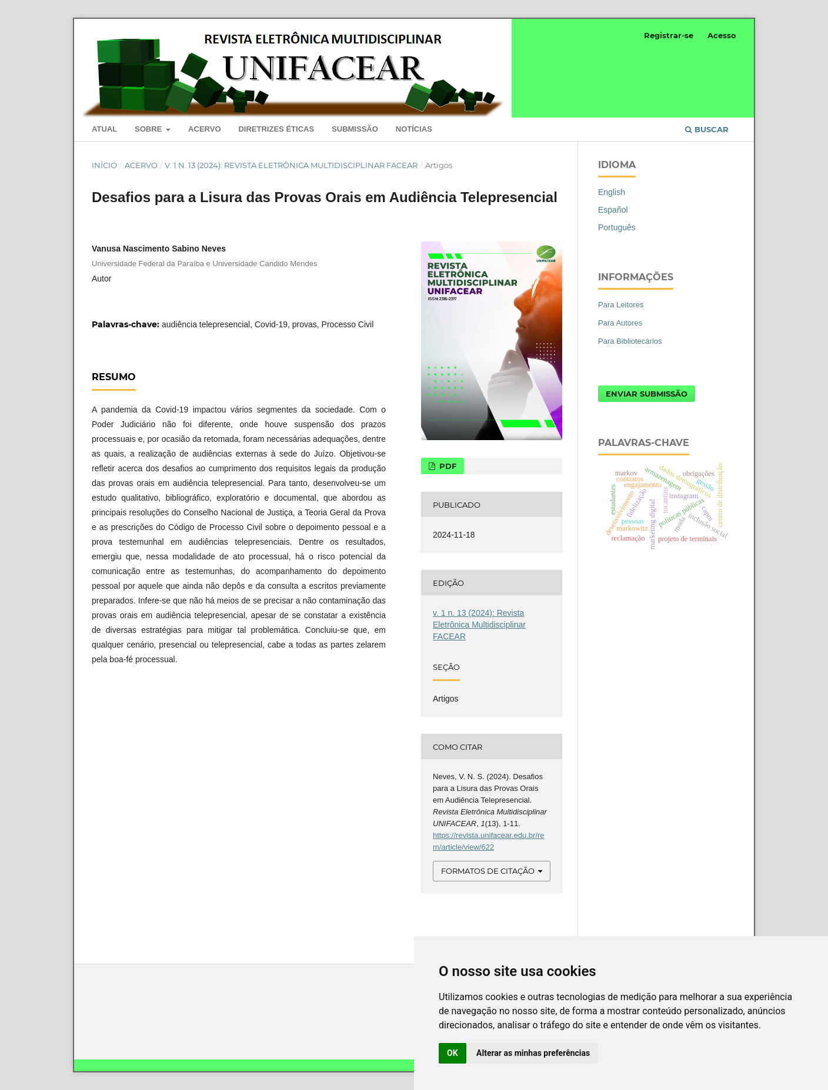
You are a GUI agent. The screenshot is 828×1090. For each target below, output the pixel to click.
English (611, 192)
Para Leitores (620, 304)
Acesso (721, 35)
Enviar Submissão (646, 393)
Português (617, 227)
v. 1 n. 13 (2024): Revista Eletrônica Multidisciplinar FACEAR (291, 165)
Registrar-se (668, 35)
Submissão (355, 129)
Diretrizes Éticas (276, 129)
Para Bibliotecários (630, 341)
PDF (446, 466)
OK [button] (452, 1053)
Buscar (707, 129)
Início (104, 165)
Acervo (204, 129)
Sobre (149, 129)
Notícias (414, 129)
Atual (104, 129)
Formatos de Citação (488, 871)
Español (613, 209)
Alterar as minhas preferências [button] (533, 1053)
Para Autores (620, 322)
